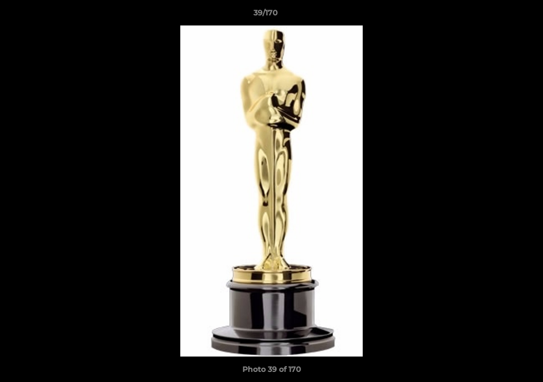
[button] (498, 15)
